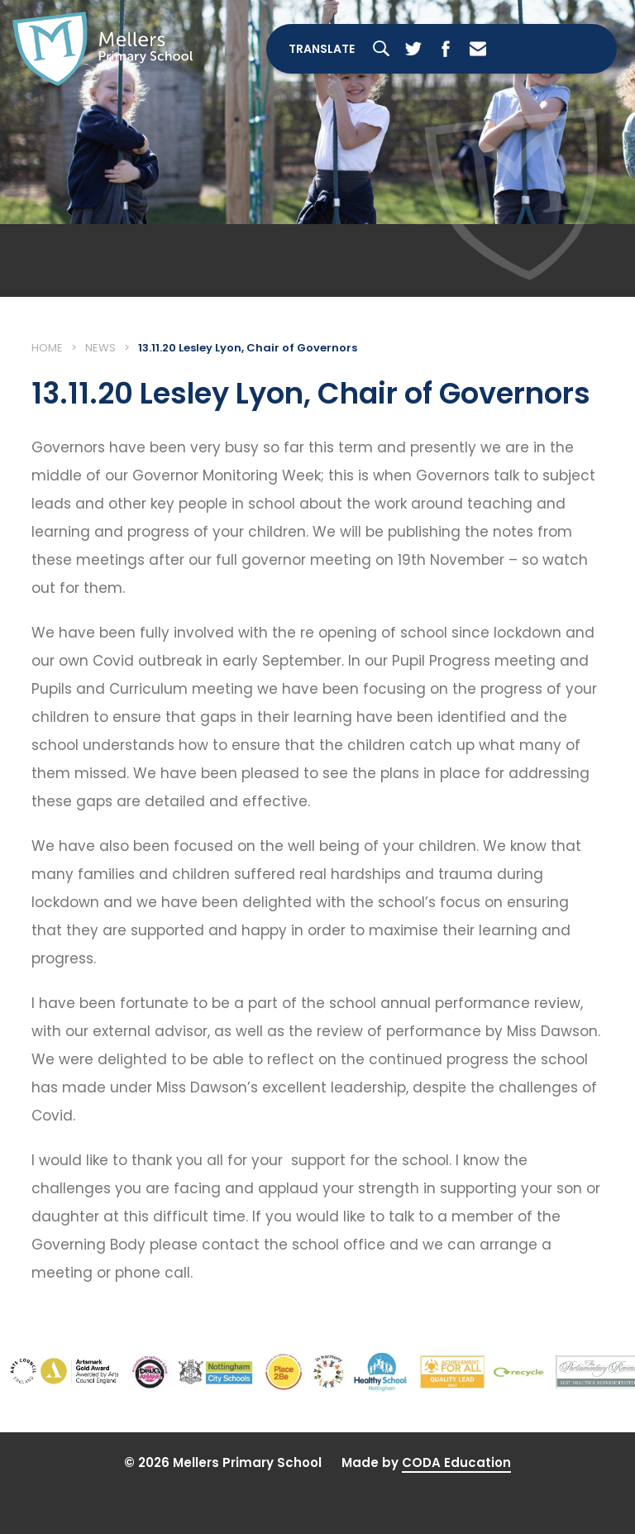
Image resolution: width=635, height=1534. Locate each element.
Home (47, 348)
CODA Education (456, 1463)
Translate (321, 49)
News (100, 348)
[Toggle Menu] (563, 49)
